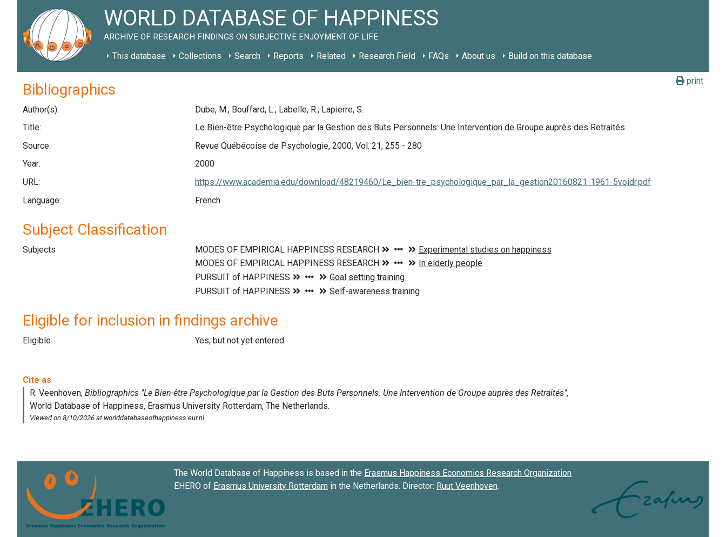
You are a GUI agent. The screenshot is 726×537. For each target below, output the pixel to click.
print (689, 81)
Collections (200, 56)
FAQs (438, 56)
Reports (288, 56)
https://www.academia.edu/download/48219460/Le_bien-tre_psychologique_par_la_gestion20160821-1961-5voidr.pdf (423, 182)
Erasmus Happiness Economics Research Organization (468, 473)
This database (139, 56)
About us (478, 56)
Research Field (387, 56)
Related (331, 56)
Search (247, 56)
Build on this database (550, 56)
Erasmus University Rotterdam (270, 486)
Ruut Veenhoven (467, 486)
